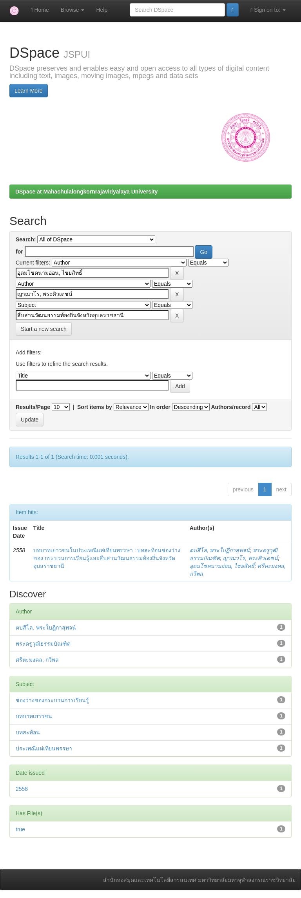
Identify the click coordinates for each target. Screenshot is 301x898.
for (19, 251)
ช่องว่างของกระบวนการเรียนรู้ (52, 700)
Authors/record (230, 407)
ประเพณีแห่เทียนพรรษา (44, 748)
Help (101, 10)
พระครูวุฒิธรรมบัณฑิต (43, 644)
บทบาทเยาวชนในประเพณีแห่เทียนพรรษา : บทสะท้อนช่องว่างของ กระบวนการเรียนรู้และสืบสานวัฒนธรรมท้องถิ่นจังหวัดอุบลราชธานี (107, 558)
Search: (26, 239)
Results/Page (33, 407)
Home (40, 10)
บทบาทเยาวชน (34, 716)
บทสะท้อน (28, 732)
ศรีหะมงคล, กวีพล (37, 660)
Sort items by (94, 407)
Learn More (29, 91)
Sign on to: (268, 10)
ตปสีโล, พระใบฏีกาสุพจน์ (220, 550)
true (20, 829)
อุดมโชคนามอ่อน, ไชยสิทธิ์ (222, 566)
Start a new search (44, 329)
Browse (73, 10)
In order (160, 407)
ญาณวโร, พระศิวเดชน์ (250, 558)
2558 (22, 789)
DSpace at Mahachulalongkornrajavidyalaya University (86, 191)
